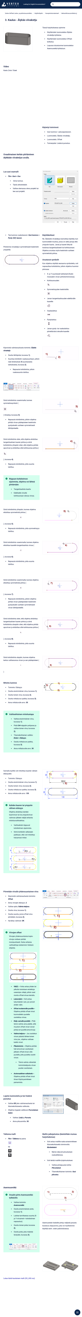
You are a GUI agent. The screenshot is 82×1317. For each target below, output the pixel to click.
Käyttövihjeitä (38, 13)
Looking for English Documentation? (34, 4)
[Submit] (53, 4)
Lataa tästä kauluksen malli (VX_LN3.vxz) (19, 1278)
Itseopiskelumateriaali (52, 13)
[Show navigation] (77, 1312)
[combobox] (65, 4)
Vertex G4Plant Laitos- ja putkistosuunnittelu (18, 13)
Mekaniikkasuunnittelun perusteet (71, 13)
